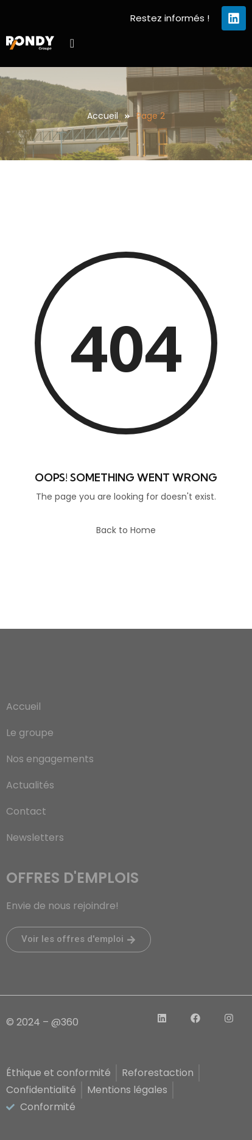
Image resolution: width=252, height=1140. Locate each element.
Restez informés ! (169, 18)
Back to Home (126, 530)
